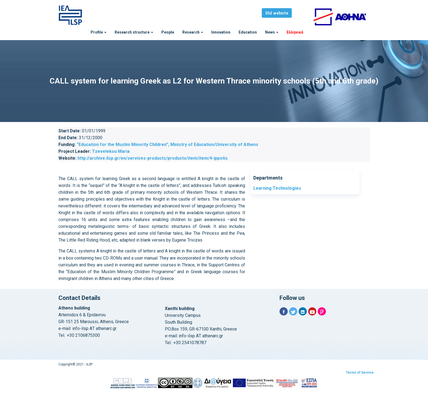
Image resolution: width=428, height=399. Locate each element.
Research (192, 32)
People (167, 32)
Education (248, 32)
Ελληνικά (295, 32)
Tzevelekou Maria (111, 151)
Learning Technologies (277, 188)
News (271, 32)
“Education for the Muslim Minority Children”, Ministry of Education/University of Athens (167, 144)
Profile (98, 32)
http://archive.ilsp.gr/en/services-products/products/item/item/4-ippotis (153, 158)
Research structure (134, 32)
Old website (276, 13)
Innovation (220, 32)
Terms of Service (360, 372)
